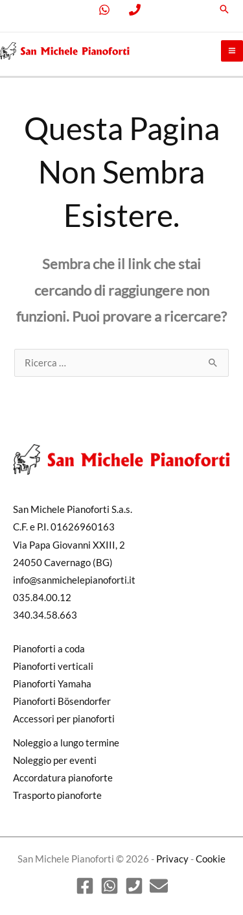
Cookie (211, 858)
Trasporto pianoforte (57, 795)
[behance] (137, 10)
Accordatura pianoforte (63, 777)
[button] (224, 9)
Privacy (172, 858)
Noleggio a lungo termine (66, 742)
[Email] (159, 886)
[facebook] (106, 10)
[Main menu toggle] (232, 51)
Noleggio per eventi (55, 760)
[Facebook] (85, 886)
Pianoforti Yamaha (52, 683)
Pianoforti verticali (53, 666)
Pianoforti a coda (49, 648)
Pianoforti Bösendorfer (62, 701)
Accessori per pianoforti (64, 718)
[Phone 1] (134, 886)
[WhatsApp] (109, 886)
